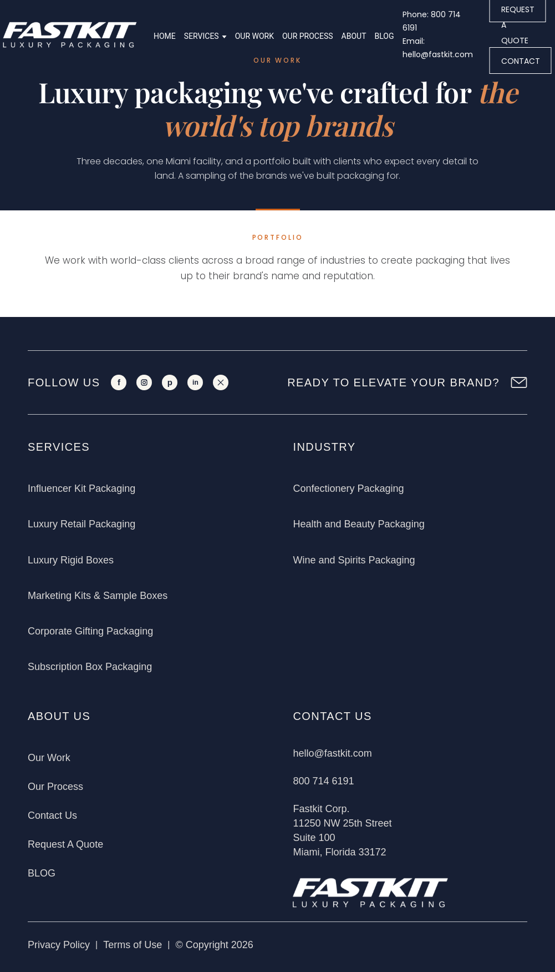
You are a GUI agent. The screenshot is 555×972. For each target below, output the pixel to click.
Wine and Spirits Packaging (354, 560)
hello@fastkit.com (332, 753)
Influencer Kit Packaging (81, 488)
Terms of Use (132, 944)
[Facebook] (118, 382)
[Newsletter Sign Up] (519, 382)
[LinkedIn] (195, 382)
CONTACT (520, 61)
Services (201, 36)
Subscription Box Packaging (90, 666)
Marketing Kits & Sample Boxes (97, 595)
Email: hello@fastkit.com (438, 48)
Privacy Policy (59, 944)
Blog (384, 36)
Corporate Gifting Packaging (90, 631)
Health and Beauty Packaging (358, 524)
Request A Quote (65, 844)
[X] (220, 382)
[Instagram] (144, 382)
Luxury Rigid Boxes (71, 560)
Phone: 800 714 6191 (432, 21)
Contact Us (52, 815)
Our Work (254, 36)
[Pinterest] (169, 382)
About (354, 36)
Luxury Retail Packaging (81, 524)
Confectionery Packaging (348, 488)
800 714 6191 (323, 781)
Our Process (307, 36)
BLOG (41, 873)
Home (165, 36)
